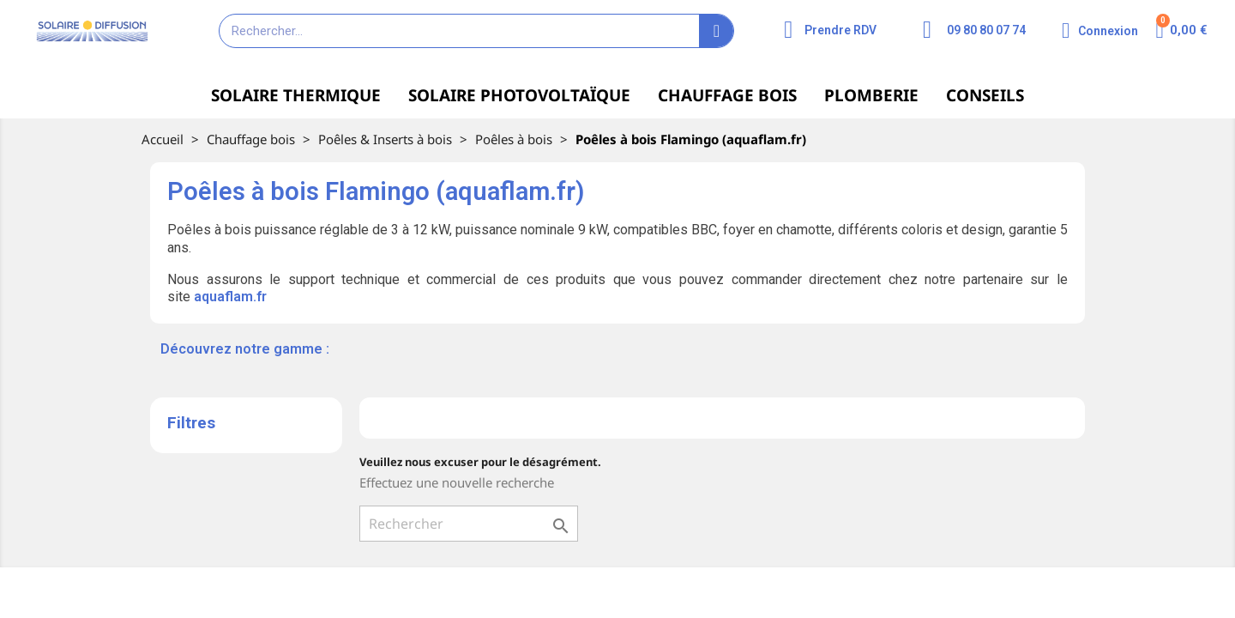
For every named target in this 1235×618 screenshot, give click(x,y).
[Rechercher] (468, 524)
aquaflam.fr (230, 296)
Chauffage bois (251, 139)
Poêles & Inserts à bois (385, 139)
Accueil (163, 139)
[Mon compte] (1100, 30)
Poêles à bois (513, 139)
